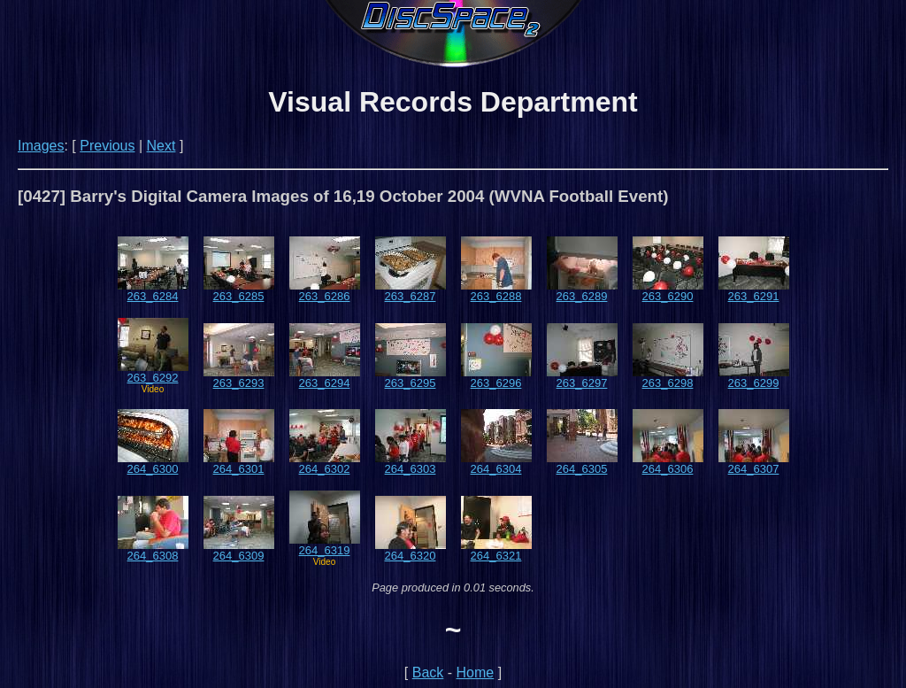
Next (161, 145)
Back (428, 672)
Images (41, 145)
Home (476, 672)
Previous (107, 145)
